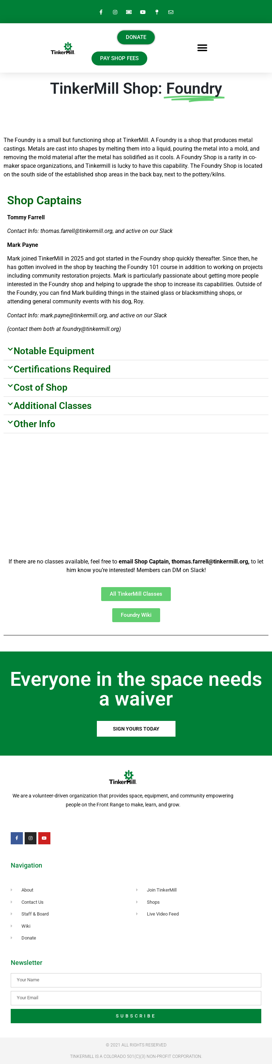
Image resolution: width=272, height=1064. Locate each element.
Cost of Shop (41, 387)
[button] (202, 48)
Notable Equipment (54, 351)
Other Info (34, 424)
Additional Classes (53, 405)
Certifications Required (62, 369)
